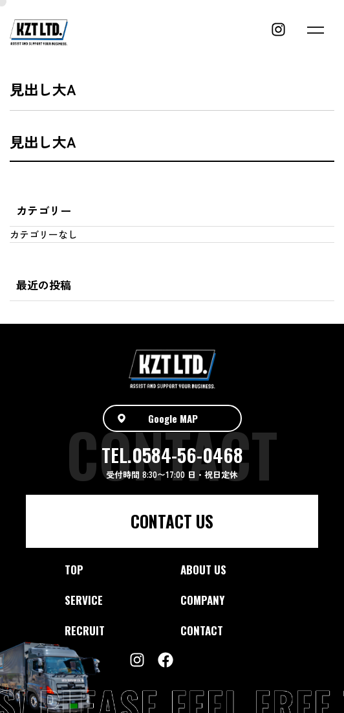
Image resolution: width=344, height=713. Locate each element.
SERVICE (84, 600)
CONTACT (201, 630)
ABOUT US (203, 569)
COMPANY (202, 600)
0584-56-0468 (187, 454)
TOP (74, 569)
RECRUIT (85, 630)
